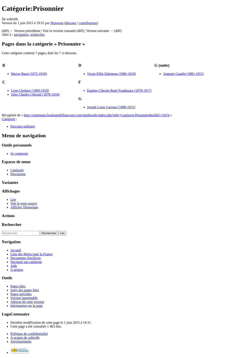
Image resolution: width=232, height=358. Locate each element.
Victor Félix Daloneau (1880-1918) (111, 74)
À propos (16, 269)
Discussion (17, 174)
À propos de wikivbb (24, 337)
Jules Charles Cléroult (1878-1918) (35, 94)
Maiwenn (56, 23)
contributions (88, 23)
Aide (13, 266)
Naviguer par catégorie (26, 262)
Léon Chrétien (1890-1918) (30, 90)
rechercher (37, 34)
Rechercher (12, 224)
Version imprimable (24, 298)
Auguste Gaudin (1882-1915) (183, 74)
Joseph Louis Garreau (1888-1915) (111, 107)
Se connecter (19, 153)
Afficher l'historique (24, 207)
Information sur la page (26, 306)
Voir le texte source (23, 203)
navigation (21, 34)
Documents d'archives (25, 258)
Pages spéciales (21, 294)
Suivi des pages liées (24, 290)
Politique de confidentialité (29, 334)
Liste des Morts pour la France (31, 254)
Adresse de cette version (27, 302)
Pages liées (18, 286)
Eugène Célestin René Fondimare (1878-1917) (119, 90)
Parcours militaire (22, 126)
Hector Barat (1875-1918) (29, 74)
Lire (13, 199)
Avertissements (20, 341)
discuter (71, 23)
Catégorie (8, 119)
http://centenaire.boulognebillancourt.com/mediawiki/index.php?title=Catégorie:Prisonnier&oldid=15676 (97, 115)
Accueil (15, 250)
